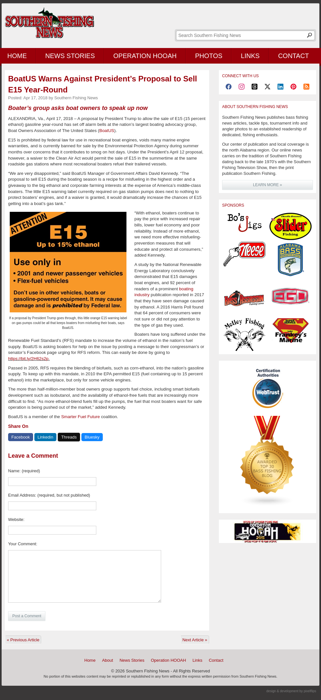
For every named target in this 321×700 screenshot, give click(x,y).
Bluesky (92, 437)
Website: (16, 519)
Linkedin (45, 437)
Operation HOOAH (145, 55)
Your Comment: (22, 543)
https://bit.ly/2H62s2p (28, 358)
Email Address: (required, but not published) (49, 495)
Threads (69, 437)
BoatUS (106, 130)
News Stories (70, 55)
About (107, 660)
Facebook (20, 437)
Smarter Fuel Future (80, 416)
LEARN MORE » (267, 185)
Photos (208, 55)
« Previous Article (23, 639)
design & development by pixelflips (291, 691)
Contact (293, 55)
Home (90, 660)
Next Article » (194, 639)
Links (250, 55)
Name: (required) (24, 470)
